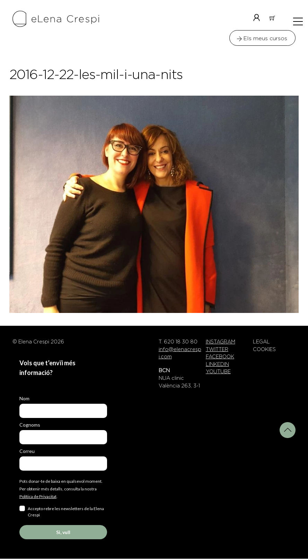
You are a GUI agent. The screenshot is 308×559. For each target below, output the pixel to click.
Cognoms (29, 425)
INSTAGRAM (220, 342)
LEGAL (261, 342)
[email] (63, 464)
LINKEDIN (217, 364)
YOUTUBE (218, 372)
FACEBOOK (220, 357)
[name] (63, 411)
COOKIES (264, 349)
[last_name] (63, 437)
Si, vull (63, 532)
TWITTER (217, 349)
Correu (27, 451)
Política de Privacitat (37, 496)
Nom (24, 399)
